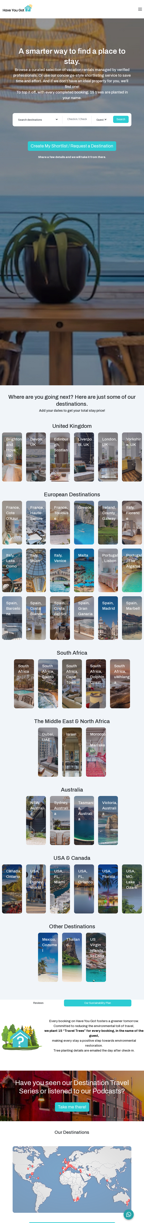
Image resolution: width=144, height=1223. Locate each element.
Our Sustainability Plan (97, 1002)
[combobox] (37, 120)
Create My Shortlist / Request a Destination (72, 146)
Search (121, 119)
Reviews (38, 1002)
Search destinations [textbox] (30, 119)
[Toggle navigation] (140, 9)
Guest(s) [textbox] (101, 119)
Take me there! (72, 1107)
